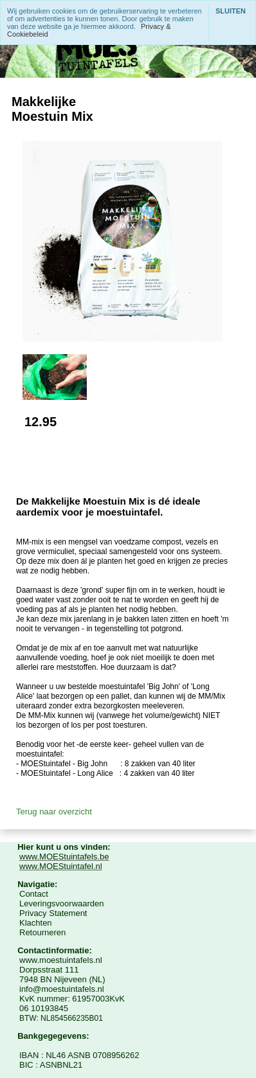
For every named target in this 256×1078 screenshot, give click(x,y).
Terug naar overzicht (54, 811)
